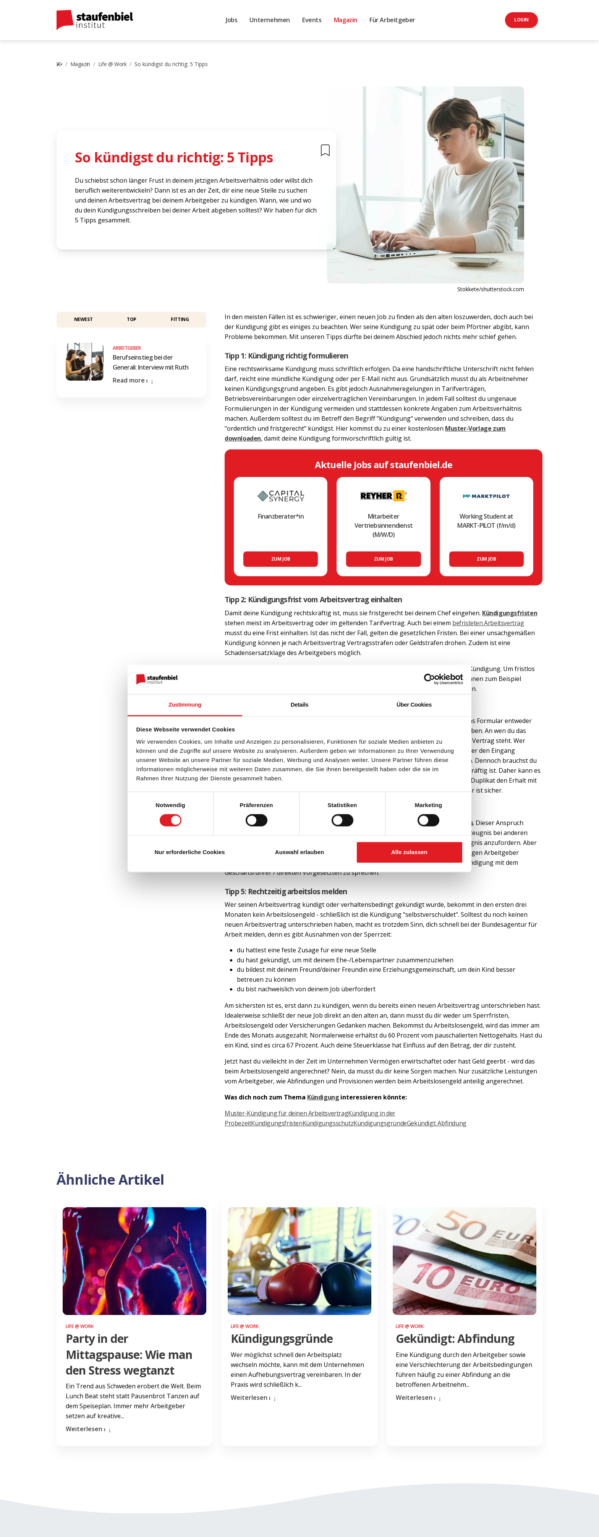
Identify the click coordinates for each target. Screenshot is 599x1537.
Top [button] (131, 319)
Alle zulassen (409, 852)
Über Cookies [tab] (414, 704)
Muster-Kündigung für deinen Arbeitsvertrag (286, 1113)
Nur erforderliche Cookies (189, 852)
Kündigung (323, 1097)
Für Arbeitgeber (392, 20)
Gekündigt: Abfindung (436, 1123)
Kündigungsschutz (328, 1123)
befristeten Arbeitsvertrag (488, 623)
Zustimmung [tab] (184, 704)
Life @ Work (112, 64)
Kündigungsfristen (276, 1123)
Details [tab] (299, 704)
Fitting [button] (180, 319)
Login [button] (521, 19)
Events (312, 20)
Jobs (231, 20)
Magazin (345, 20)
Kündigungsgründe (380, 1123)
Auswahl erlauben (299, 852)
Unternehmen (269, 20)
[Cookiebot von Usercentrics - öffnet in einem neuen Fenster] (429, 679)
